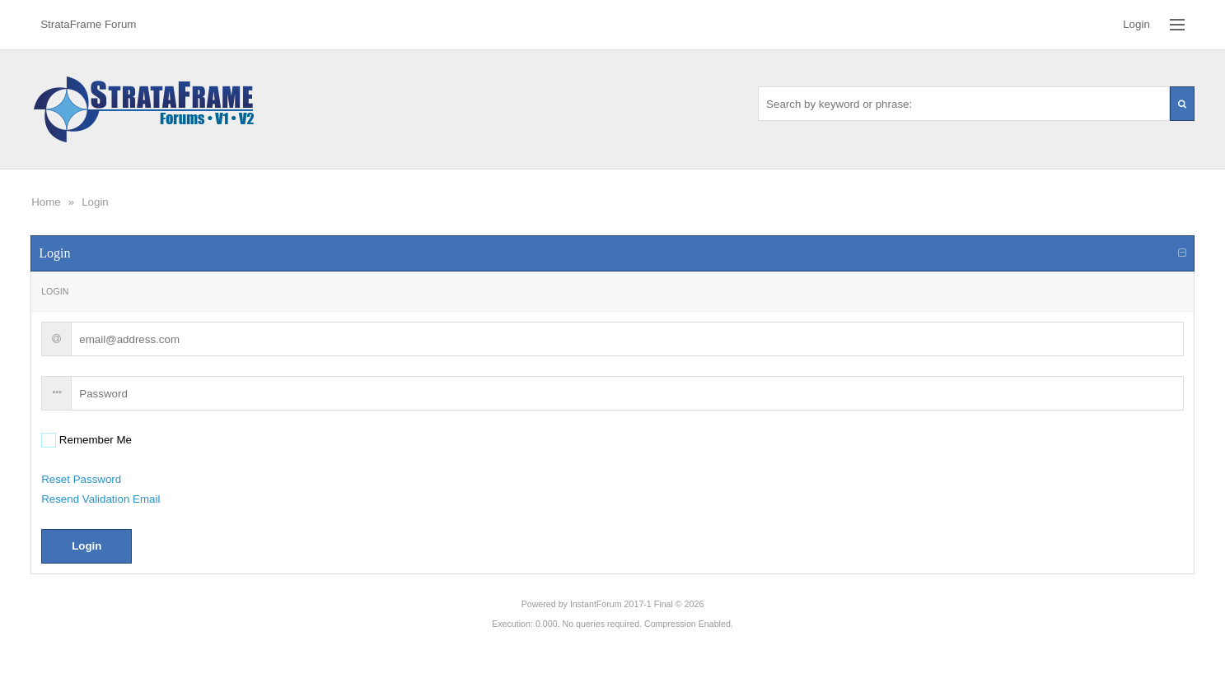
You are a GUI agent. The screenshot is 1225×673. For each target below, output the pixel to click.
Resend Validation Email (100, 499)
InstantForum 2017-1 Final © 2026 (637, 604)
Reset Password (81, 479)
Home (46, 202)
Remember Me (94, 440)
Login (95, 202)
